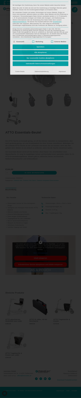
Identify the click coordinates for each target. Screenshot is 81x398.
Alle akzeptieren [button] (40, 7)
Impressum (62, 26)
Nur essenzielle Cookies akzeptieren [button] (40, 12)
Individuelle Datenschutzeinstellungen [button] (40, 18)
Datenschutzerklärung (42, 26)
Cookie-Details (19, 26)
